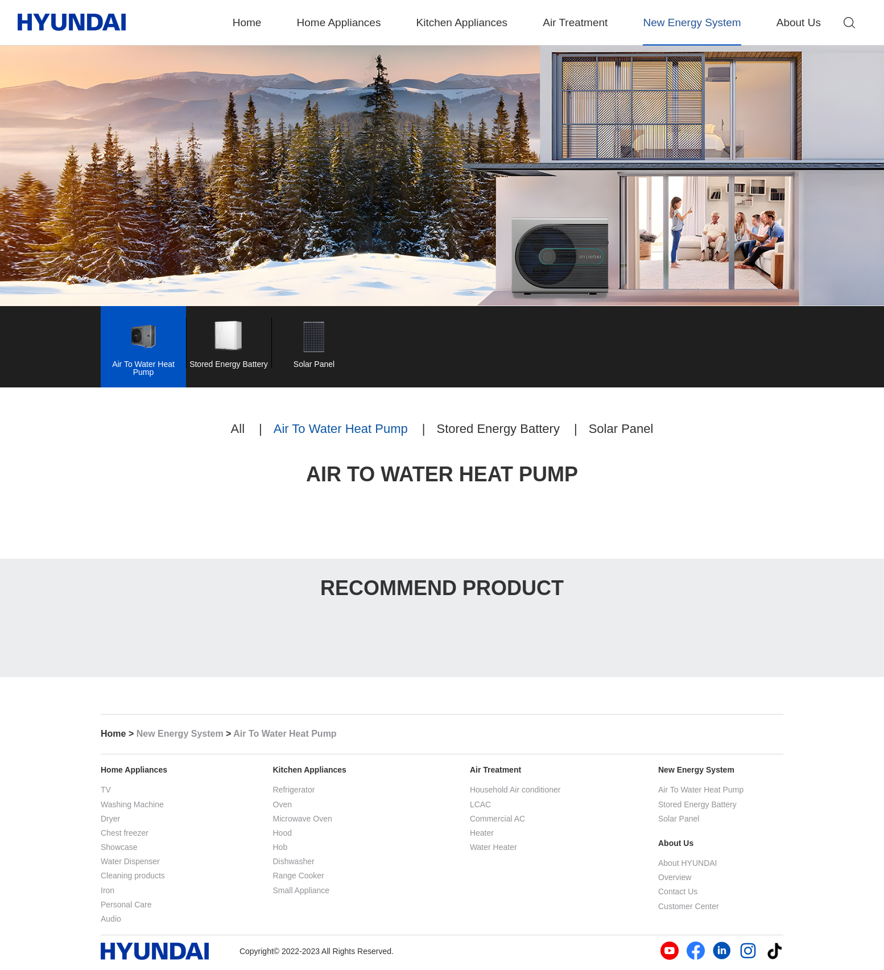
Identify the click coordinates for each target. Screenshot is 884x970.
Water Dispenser (130, 861)
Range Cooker (298, 875)
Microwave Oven (302, 818)
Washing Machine (132, 804)
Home (247, 22)
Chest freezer (124, 832)
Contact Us (677, 891)
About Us (798, 22)
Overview (674, 877)
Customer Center (688, 906)
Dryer (110, 818)
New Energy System (692, 22)
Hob (280, 847)
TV (106, 789)
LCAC (480, 804)
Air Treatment (575, 22)
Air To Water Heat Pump (341, 431)
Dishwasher (294, 861)
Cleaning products (133, 875)
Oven (282, 804)
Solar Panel (621, 431)
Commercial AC (497, 818)
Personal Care (126, 904)
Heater (482, 832)
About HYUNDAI (687, 863)
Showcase (119, 847)
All (238, 431)
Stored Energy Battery (497, 431)
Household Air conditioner (515, 789)
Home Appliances (339, 22)
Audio (111, 918)
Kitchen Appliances (462, 22)
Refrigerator (294, 789)
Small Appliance (301, 890)
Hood (282, 832)
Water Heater (493, 847)
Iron (107, 890)
